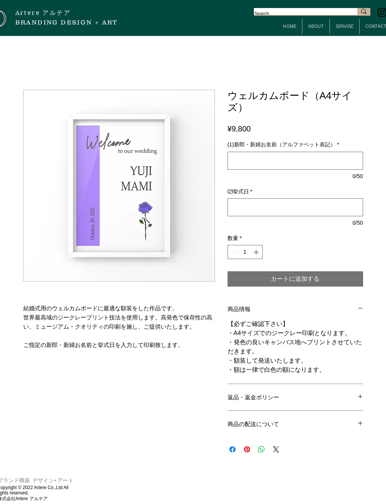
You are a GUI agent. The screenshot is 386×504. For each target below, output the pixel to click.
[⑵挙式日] (295, 207)
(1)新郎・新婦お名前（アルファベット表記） (283, 144)
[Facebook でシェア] (232, 449)
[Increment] (257, 252)
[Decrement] (233, 252)
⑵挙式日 (240, 191)
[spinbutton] (245, 252)
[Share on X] (276, 449)
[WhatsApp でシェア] (261, 449)
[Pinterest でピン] (247, 449)
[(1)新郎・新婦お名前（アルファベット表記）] (295, 160)
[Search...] (298, 14)
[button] (315, 26)
